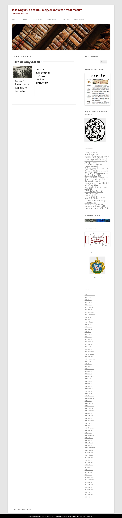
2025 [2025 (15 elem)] (95, 153)
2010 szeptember (90, 448)
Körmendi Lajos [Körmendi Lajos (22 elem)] (91, 183)
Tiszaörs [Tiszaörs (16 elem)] (88, 198)
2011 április (88, 445)
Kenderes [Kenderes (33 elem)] (102, 173)
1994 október (89, 497)
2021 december (89, 351)
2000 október (89, 487)
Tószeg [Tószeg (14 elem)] (96, 198)
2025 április (88, 305)
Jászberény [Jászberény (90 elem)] (93, 164)
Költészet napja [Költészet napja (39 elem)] (93, 181)
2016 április (88, 413)
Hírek (13, 19)
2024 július (88, 317)
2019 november (89, 376)
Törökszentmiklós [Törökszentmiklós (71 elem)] (96, 200)
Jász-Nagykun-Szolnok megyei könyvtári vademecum (47, 10)
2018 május (88, 401)
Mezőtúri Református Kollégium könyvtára (22, 86)
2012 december (89, 435)
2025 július (88, 297)
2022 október (89, 344)
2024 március (89, 322)
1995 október (89, 494)
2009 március (89, 455)
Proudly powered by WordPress (21, 509)
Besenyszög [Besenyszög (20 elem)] (103, 156)
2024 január (88, 327)
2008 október (89, 457)
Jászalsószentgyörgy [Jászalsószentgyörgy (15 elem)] (100, 161)
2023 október (89, 329)
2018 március (89, 403)
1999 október (89, 489)
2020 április (88, 371)
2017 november (89, 406)
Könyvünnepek (52, 19)
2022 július (88, 347)
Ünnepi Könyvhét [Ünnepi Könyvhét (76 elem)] (96, 208)
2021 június (88, 364)
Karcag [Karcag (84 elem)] (91, 173)
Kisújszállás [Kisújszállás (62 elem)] (93, 175)
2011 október (89, 443)
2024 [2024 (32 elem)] (88, 152)
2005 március (89, 470)
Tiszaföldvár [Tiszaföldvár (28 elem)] (91, 195)
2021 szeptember (90, 359)
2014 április (88, 425)
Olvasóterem (65, 19)
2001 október (89, 485)
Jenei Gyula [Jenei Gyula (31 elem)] (101, 159)
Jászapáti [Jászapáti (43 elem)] (91, 162)
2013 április (88, 433)
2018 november (89, 398)
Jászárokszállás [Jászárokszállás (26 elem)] (92, 171)
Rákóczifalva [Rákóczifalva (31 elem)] (91, 187)
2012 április (88, 440)
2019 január (88, 393)
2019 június (88, 381)
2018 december (89, 396)
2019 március (89, 388)
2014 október (89, 423)
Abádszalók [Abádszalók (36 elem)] (91, 154)
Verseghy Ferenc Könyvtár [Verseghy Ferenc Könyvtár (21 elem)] (95, 204)
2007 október (89, 462)
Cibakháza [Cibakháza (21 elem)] (89, 158)
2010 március (89, 450)
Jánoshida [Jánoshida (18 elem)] (89, 161)
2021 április (88, 366)
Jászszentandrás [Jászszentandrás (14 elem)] (90, 169)
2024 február (89, 324)
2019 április (88, 386)
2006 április (88, 467)
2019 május (88, 384)
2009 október (89, 453)
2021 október (89, 356)
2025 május (88, 302)
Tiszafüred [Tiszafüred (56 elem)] (92, 196)
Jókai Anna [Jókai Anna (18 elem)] (103, 171)
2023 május (88, 337)
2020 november (89, 369)
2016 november (89, 411)
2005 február (89, 472)
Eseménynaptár (79, 19)
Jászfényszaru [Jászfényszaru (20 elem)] (90, 168)
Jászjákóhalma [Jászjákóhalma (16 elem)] (102, 168)
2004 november (89, 480)
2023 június (88, 334)
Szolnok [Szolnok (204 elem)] (94, 191)
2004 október (89, 482)
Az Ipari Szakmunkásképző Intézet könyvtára (43, 76)
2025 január (88, 310)
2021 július (88, 361)
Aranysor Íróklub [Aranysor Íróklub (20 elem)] (91, 156)
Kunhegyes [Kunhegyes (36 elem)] (91, 177)
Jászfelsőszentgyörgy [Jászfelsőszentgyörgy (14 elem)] (91, 166)
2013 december (89, 428)
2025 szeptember (90, 295)
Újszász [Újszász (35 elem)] (100, 206)
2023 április (88, 339)
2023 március (89, 342)
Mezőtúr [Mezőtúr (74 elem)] (91, 185)
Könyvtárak (24, 19)
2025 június (88, 300)
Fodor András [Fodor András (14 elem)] (89, 159)
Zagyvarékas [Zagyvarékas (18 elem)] (90, 206)
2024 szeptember (90, 315)
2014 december (89, 420)
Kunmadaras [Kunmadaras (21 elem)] (103, 177)
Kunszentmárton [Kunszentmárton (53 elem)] (95, 179)
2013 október (89, 430)
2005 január (88, 475)
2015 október (89, 416)
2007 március (89, 465)
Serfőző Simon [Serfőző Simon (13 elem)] (103, 187)
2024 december (89, 312)
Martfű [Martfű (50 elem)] (104, 183)
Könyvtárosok (38, 19)
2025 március (89, 307)
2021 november (89, 354)
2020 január (88, 374)
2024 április (88, 319)
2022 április (88, 349)
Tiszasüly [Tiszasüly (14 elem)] (103, 197)
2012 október (89, 438)
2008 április (88, 460)
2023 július (88, 332)
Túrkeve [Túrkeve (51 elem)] (90, 202)
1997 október (89, 492)
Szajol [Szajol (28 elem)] (88, 189)
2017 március (89, 408)
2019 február (89, 391)
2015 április (88, 418)
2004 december (89, 477)
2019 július (88, 379)
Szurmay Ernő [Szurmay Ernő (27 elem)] (91, 193)
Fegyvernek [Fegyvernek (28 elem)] (101, 157)
